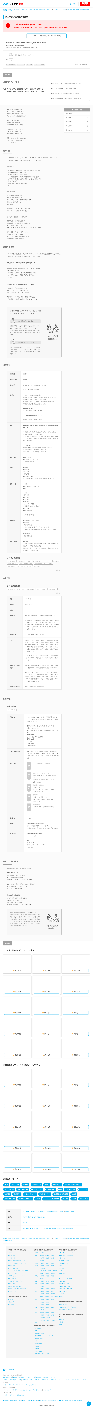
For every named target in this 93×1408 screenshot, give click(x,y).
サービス (62, 1268)
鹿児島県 (43, 1317)
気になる (18, 970)
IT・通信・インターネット (66, 1253)
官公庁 (25, 1222)
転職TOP (5, 9)
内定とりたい (57, 1185)
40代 (6, 1185)
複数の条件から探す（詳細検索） (68, 1307)
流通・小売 (62, 1273)
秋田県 (42, 1258)
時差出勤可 (35, 1228)
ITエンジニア (12, 1278)
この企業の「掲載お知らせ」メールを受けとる (46, 36)
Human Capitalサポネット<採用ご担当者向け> (71, 1400)
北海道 (36, 1253)
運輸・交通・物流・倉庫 (66, 1288)
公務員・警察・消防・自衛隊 (35, 9)
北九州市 (43, 1320)
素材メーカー (63, 1258)
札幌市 (42, 1253)
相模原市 (53, 1273)
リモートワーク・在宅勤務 (51, 1198)
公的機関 (62, 1294)
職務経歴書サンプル (19, 1377)
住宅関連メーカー (64, 1260)
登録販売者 (17, 1194)
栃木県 (47, 1263)
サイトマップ (26, 1400)
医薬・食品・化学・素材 (15, 1286)
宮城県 (52, 1255)
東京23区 (55, 1270)
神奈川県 (43, 1268)
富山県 (42, 1281)
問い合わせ (35, 1400)
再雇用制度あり (53, 1228)
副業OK (36, 1341)
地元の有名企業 (9, 1189)
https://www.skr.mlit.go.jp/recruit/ (34, 686)
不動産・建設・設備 (65, 1286)
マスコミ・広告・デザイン (66, 1278)
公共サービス (24, 9)
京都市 (42, 1296)
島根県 (47, 1299)
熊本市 (53, 1320)
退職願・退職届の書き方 (10, 1380)
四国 (36, 1307)
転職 (5, 1385)
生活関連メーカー (64, 1263)
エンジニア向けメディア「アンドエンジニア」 (75, 1380)
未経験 (74, 1198)
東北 (36, 1255)
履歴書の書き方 (8, 1377)
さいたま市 (43, 1270)
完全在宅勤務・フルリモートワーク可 (44, 1336)
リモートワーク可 (39, 1338)
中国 (36, 1299)
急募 (36, 1331)
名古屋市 (53, 1288)
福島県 (52, 1258)
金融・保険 (62, 1281)
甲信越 (36, 1276)
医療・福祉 (12, 1265)
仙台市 (42, 1260)
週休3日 (47, 1185)
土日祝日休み (84, 1198)
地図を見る (30, 847)
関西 (36, 1291)
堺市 (52, 1296)
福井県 (52, 1281)
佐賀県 (47, 1312)
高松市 (43, 1217)
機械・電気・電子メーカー (66, 1255)
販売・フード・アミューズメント (17, 1260)
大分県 (47, 1315)
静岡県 (47, 1283)
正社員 (38, 1198)
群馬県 (52, 1263)
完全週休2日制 (27, 1228)
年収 (20, 1380)
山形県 (47, 1258)
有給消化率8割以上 (39, 1333)
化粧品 (74, 1194)
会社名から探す (64, 1304)
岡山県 (52, 1299)
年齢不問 (25, 1185)
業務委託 (11, 1304)
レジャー (62, 1270)
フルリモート (83, 1189)
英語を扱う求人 (20, 1395)
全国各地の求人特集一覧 (66, 1309)
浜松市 (47, 1288)
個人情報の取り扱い (16, 1400)
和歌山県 (53, 1294)
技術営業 (7, 1194)
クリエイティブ (13, 1273)
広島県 (42, 1302)
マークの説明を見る (57, 570)
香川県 (29, 1217)
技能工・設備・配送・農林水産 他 (17, 1288)
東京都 (52, 1265)
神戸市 (56, 1296)
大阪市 (47, 1296)
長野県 (52, 1276)
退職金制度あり (38, 1346)
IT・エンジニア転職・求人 (10, 1390)
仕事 (31, 1380)
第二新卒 (65, 1198)
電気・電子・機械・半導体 (16, 1281)
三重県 (42, 1286)
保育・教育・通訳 (13, 1268)
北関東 (36, 1263)
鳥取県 (42, 1299)
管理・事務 (12, 1258)
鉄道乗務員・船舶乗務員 (61, 1194)
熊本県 (42, 1315)
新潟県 (42, 1276)
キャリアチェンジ (37, 1189)
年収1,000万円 (36, 1185)
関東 (60, 1189)
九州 (36, 1312)
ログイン (75, 4)
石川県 (47, 1281)
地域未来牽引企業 (23, 1189)
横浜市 (42, 1273)
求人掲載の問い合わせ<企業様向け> (49, 1400)
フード (61, 1276)
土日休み (62, 1319)
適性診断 (46, 1377)
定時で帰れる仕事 (10, 1198)
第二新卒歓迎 (38, 1328)
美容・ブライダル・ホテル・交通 (17, 1263)
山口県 (47, 1302)
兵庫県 (42, 1294)
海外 (36, 1322)
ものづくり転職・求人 (25, 1390)
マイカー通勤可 (43, 1228)
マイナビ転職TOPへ (10, 1370)
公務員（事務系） (47, 9)
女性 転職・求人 (37, 1390)
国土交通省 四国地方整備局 (59, 9)
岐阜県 (42, 1283)
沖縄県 (48, 1317)
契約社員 (11, 1302)
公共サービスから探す (14, 9)
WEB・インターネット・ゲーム (17, 1276)
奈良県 (47, 1294)
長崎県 (52, 1312)
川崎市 (47, 1273)
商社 (61, 1265)
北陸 (36, 1281)
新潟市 (42, 1278)
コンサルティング (64, 1283)
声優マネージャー (45, 1194)
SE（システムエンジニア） (73, 1185)
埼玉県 (42, 1265)
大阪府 (52, 1291)
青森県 (42, 1255)
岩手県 (47, 1255)
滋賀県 (42, 1291)
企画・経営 (12, 1255)
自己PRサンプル (31, 1377)
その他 (61, 1296)
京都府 (47, 1291)
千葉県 (47, 1265)
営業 (10, 1253)
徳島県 (38, 1217)
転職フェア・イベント (56, 1380)
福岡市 (48, 1320)
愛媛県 (25, 1217)
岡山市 (42, 1305)
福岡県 (42, 1312)
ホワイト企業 (15, 1185)
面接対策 (37, 1380)
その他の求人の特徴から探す (42, 1353)
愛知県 (52, 1283)
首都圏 (36, 1265)
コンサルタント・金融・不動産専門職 (18, 1270)
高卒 (61, 1324)
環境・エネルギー (64, 1291)
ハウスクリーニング (30, 1194)
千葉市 (49, 1270)
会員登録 (85, 4)
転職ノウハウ (45, 1380)
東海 (36, 1283)
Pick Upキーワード (18, 1385)
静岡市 (42, 1288)
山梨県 (47, 1276)
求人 (10, 1385)
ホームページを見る (32, 836)
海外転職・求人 (48, 1390)
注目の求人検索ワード (25, 1198)
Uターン (53, 1377)
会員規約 (6, 1400)
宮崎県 (52, 1315)
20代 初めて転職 (70, 1189)
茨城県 (42, 1263)
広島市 (47, 1305)
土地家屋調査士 (50, 1189)
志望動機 (39, 1377)
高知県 (34, 1217)
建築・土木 (12, 1283)
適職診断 (25, 1380)
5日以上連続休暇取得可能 (65, 1228)
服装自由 (37, 1348)
